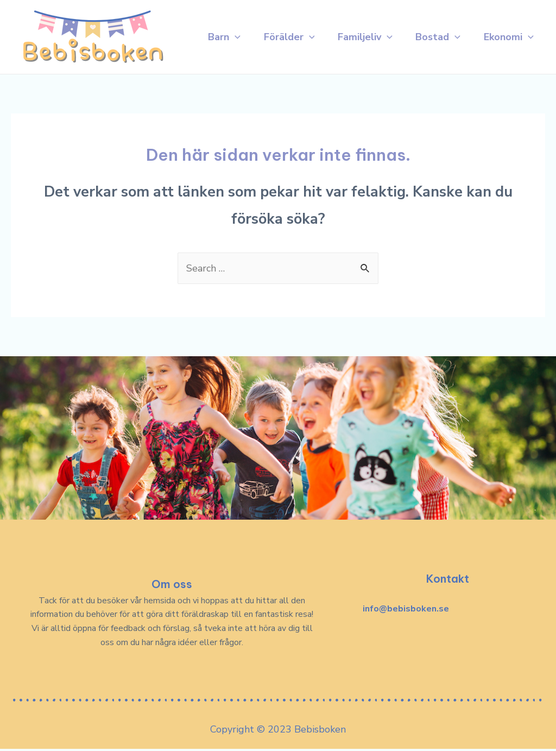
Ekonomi (223, 57)
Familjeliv (360, 19)
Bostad (436, 19)
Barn (214, 19)
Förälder (281, 19)
